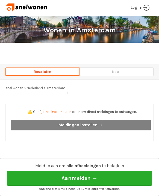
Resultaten (42, 72)
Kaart (116, 72)
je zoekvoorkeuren (56, 112)
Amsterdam (55, 88)
